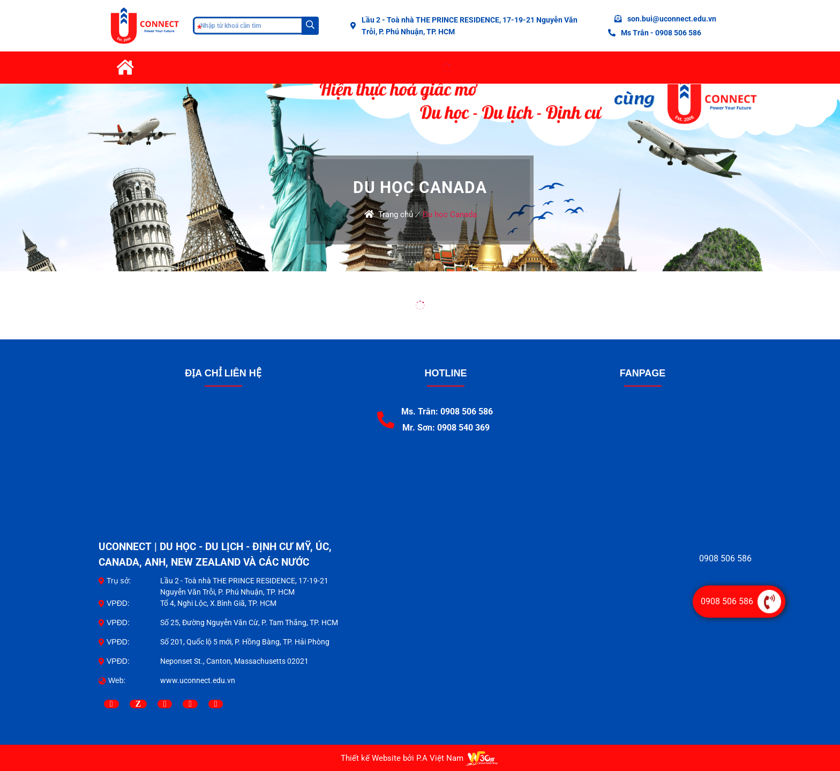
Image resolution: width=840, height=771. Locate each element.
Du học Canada (450, 214)
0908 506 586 (725, 558)
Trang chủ (395, 214)
